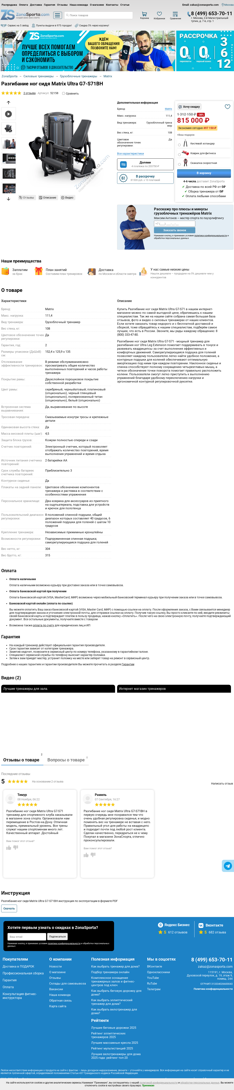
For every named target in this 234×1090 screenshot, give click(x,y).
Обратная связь (60, 1000)
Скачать (9, 908)
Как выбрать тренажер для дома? (115, 966)
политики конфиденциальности (210, 235)
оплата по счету (43, 625)
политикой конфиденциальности (159, 1082)
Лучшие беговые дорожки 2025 (113, 1028)
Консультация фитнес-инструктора (19, 996)
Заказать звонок (174, 230)
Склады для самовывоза (67, 983)
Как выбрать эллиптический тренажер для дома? (111, 1002)
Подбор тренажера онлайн (110, 972)
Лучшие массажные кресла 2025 (114, 1043)
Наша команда (79, 4)
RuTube (152, 983)
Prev (7, 52)
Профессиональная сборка (23, 973)
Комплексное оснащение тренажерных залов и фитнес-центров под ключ (113, 981)
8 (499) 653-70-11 (211, 13)
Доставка (36, 4)
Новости (55, 966)
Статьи (124, 4)
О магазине (97, 4)
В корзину (204, 173)
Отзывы (62, 4)
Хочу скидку (191, 106)
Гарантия (49, 4)
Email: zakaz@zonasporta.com (200, 4)
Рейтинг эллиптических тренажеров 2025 (108, 1035)
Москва (229, 4)
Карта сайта (57, 1006)
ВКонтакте (154, 966)
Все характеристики (130, 153)
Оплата (23, 4)
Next (168, 52)
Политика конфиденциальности (213, 988)
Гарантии (128, 664)
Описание (49, 197)
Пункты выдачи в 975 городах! (54, 25)
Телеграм (153, 989)
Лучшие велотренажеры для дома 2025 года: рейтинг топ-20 (116, 1056)
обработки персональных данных (199, 1082)
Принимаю (148, 1085)
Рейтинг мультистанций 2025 (112, 1048)
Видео (69, 197)
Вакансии (56, 989)
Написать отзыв (222, 783)
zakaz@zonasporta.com (215, 967)
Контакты (112, 4)
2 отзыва (30, 93)
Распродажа (9, 4)
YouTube (153, 978)
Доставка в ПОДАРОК (18, 966)
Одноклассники (158, 972)
